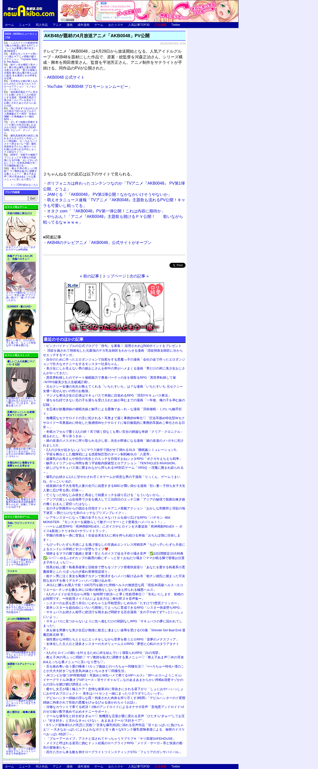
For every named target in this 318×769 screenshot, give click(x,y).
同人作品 (42, 25)
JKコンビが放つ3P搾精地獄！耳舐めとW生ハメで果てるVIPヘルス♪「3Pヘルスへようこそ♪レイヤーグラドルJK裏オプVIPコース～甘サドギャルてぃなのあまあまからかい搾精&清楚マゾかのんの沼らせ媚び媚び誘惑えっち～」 (113, 679)
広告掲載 (160, 25)
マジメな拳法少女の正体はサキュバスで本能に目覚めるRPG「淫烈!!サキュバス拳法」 (108, 395)
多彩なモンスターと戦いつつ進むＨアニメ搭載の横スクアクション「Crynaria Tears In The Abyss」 (21, 57)
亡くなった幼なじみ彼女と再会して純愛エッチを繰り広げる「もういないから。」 (106, 495)
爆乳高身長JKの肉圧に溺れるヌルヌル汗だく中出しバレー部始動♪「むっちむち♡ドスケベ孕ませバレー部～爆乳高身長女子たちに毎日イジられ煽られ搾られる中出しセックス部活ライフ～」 (21, 143)
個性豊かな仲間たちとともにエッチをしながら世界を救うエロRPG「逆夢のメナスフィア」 (112, 639)
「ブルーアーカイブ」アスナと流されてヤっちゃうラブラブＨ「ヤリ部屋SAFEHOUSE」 (111, 738)
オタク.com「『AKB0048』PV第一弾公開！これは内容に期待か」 (106, 211)
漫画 (70, 25)
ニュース (25, 25)
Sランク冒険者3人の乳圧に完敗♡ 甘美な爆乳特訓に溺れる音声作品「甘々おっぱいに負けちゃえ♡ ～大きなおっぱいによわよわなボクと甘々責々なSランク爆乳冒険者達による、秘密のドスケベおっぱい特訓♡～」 (114, 729)
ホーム (9, 25)
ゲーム (98, 25)
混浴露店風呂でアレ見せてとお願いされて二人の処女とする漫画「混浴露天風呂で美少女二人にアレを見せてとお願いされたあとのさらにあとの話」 (21, 99)
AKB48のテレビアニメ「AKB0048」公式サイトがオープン (99, 242)
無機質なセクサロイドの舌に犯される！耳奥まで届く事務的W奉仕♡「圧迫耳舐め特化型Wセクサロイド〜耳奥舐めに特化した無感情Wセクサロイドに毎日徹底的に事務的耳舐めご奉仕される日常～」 (114, 422)
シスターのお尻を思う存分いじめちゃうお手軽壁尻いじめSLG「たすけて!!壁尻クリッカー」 (113, 603)
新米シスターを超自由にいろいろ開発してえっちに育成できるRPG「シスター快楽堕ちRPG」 (114, 607)
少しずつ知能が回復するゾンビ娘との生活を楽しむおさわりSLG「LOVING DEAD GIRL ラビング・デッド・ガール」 (21, 127)
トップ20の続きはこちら (24, 184)
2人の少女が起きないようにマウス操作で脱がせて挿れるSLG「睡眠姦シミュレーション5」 (112, 450)
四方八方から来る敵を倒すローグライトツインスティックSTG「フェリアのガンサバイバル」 (114, 752)
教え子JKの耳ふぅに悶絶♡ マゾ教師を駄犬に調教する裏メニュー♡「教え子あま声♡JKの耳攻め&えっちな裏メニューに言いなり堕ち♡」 (20, 174)
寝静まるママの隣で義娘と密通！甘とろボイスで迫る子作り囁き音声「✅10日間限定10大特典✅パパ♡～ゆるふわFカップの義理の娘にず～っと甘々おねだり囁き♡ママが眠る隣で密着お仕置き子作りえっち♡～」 (114, 558)
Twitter (175, 25)
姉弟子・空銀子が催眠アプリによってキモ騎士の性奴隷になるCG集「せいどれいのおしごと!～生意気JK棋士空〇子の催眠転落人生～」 (21, 160)
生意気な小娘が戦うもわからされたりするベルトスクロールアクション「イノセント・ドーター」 (21, 85)
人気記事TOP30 (139, 25)
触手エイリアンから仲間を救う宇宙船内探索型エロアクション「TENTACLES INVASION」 (112, 463)
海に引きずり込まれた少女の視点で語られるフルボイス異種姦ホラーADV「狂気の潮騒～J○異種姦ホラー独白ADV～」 (21, 114)
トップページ (114, 276)
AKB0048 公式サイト (66, 77)
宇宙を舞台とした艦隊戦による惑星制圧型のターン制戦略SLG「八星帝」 (99, 454)
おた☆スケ (115, 25)
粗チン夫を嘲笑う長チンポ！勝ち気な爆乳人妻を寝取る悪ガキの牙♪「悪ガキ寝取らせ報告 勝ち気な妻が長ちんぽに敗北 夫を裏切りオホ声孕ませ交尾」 (21, 71)
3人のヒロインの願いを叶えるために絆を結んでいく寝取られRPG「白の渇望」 (103, 653)
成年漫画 (83, 25)
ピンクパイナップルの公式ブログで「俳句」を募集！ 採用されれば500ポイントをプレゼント (114, 346)
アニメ (57, 25)
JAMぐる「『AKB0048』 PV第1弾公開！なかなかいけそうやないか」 (109, 194)
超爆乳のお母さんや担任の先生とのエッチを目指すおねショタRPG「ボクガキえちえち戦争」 (114, 459)
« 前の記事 (89, 276)
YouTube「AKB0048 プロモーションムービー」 (89, 86)
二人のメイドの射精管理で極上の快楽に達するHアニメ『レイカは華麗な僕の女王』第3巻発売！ (21, 46)
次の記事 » (139, 276)
